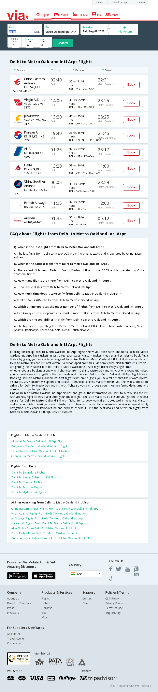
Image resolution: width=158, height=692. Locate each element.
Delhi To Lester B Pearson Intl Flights (35, 477)
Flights (45, 598)
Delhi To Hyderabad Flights (28, 492)
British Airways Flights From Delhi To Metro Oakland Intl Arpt (50, 538)
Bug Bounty (113, 612)
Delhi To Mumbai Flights (26, 487)
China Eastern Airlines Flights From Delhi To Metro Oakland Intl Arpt (54, 508)
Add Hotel (13, 634)
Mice (44, 617)
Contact (87, 598)
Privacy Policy (114, 603)
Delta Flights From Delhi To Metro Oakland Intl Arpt (44, 533)
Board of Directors (19, 603)
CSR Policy (112, 598)
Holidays (46, 608)
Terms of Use (114, 608)
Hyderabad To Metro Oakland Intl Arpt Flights (40, 451)
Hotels (45, 603)
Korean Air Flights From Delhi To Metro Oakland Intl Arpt (47, 523)
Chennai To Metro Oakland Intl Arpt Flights (38, 456)
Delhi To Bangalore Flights (28, 472)
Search (62, 43)
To (47, 27)
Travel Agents (16, 638)
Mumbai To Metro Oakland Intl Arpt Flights (38, 441)
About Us (13, 598)
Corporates (14, 643)
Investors (13, 612)
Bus (43, 612)
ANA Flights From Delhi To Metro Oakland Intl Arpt (43, 528)
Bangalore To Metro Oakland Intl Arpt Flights (40, 446)
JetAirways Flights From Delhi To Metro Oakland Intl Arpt (47, 518)
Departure (88, 26)
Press (10, 608)
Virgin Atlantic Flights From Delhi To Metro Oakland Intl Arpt (49, 513)
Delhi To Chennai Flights (26, 482)
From (12, 27)
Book (131, 84)
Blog (85, 603)
